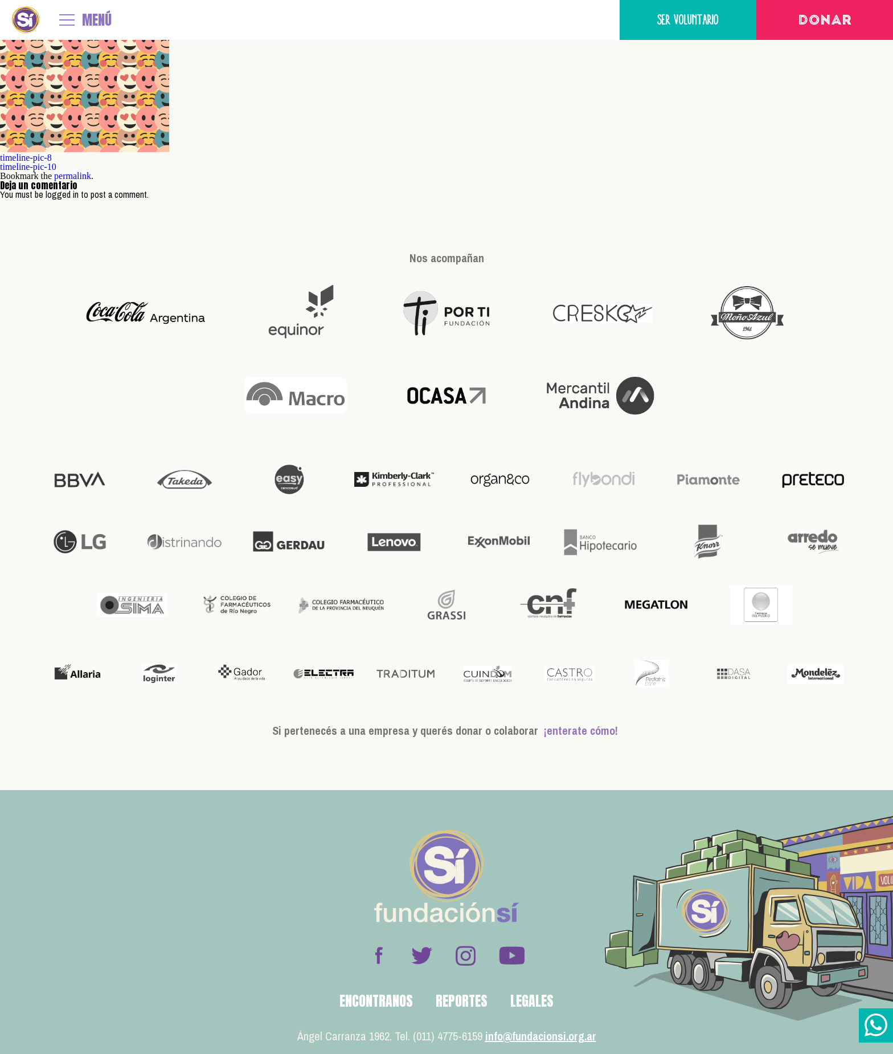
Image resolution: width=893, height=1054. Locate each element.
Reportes (462, 1001)
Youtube (511, 955)
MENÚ (97, 20)
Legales (532, 1001)
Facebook (378, 955)
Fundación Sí (25, 20)
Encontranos (376, 1001)
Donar (825, 21)
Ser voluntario (688, 20)
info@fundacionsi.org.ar (540, 1036)
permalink (72, 176)
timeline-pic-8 (26, 157)
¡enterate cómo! (581, 730)
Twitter (422, 955)
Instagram (465, 955)
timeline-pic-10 (28, 167)
